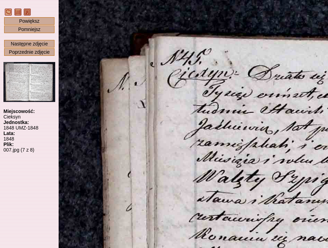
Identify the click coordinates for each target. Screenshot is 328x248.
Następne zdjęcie (29, 43)
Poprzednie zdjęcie (29, 52)
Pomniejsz (29, 29)
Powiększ (29, 21)
